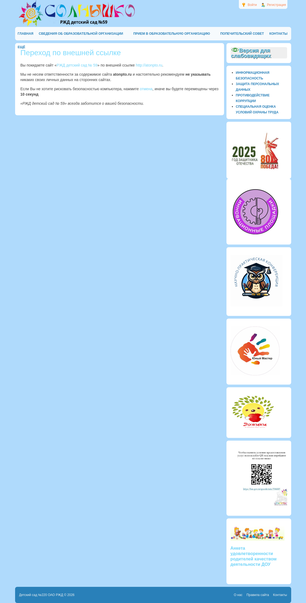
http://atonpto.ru (149, 65)
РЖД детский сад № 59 (77, 65)
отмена (146, 89)
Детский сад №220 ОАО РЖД (41, 595)
